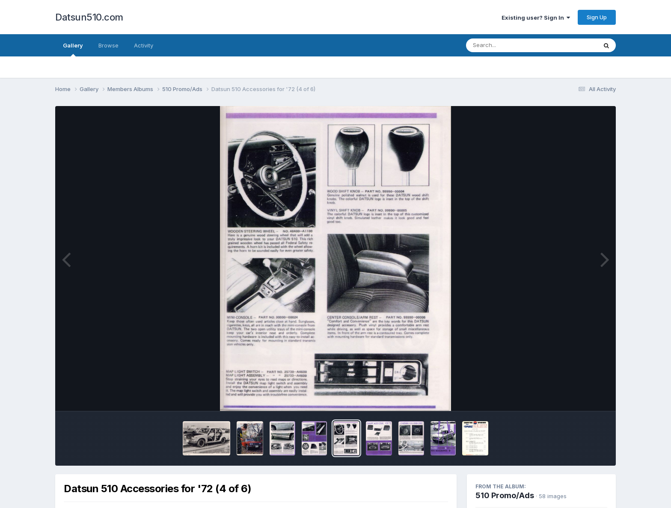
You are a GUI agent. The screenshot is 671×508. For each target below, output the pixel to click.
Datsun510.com (89, 17)
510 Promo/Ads (504, 495)
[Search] (508, 45)
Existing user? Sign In (536, 17)
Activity (143, 45)
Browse (108, 45)
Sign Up (597, 17)
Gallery (73, 49)
